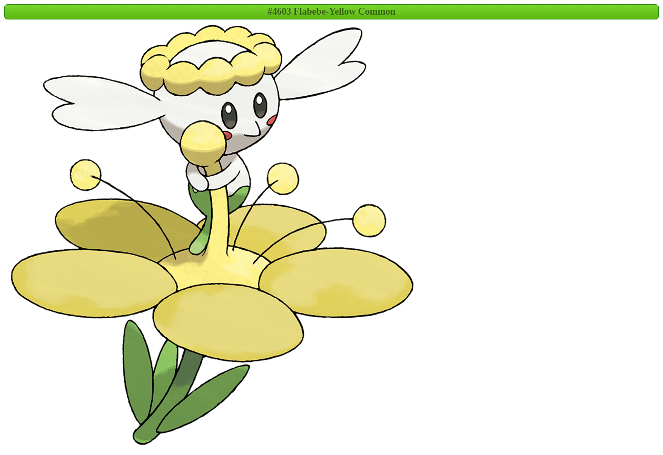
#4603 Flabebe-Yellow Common (331, 11)
